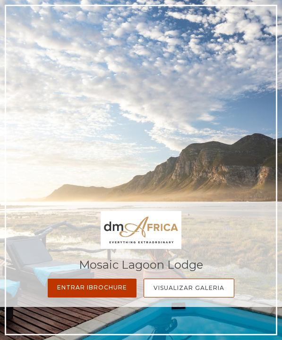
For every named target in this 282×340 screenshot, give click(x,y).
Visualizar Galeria (189, 287)
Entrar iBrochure (92, 287)
